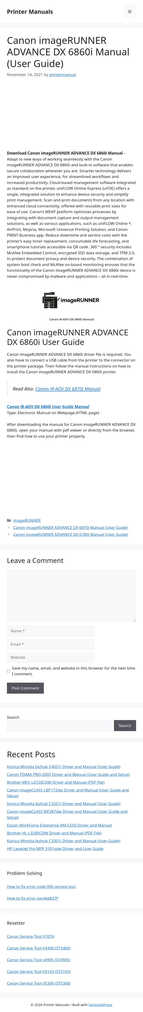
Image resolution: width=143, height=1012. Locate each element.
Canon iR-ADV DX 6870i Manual (68, 388)
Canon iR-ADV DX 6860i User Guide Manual (48, 406)
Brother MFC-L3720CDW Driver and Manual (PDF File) (55, 782)
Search (13, 717)
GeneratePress (100, 1004)
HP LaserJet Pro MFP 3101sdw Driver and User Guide (55, 848)
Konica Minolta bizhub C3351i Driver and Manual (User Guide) (63, 803)
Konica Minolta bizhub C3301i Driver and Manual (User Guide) (63, 840)
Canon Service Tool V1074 (30, 936)
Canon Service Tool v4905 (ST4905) (38, 959)
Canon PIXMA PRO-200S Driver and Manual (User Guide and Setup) (68, 774)
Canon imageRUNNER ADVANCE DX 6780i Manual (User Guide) (70, 534)
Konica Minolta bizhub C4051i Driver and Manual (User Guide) (63, 766)
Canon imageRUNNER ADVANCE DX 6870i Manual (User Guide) (70, 527)
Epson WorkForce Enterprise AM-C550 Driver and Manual (59, 825)
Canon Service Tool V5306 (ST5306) (39, 983)
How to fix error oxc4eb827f (32, 898)
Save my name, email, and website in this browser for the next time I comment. (73, 671)
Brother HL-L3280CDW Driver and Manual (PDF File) (54, 833)
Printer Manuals (30, 11)
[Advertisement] (71, 118)
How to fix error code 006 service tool (41, 886)
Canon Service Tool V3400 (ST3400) (39, 948)
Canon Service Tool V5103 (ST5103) (39, 971)
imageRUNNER (27, 520)
